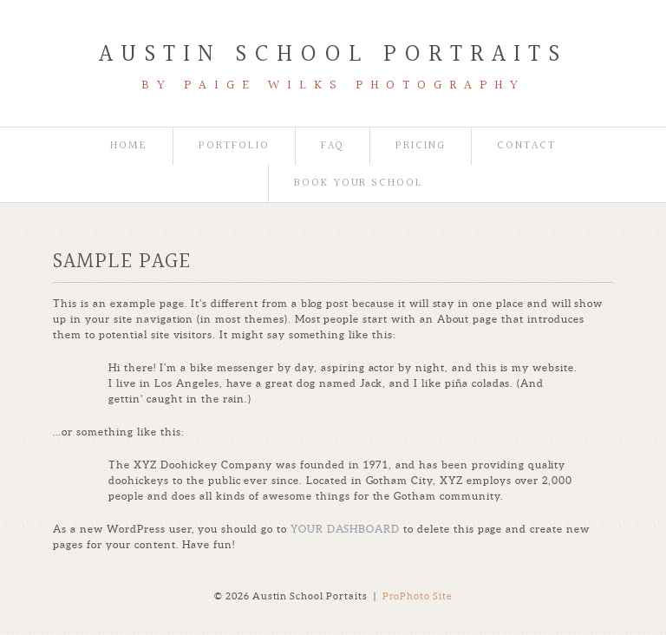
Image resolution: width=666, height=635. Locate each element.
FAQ (333, 146)
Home (128, 146)
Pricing (420, 146)
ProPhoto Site (417, 596)
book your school (358, 183)
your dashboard (345, 528)
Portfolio (234, 146)
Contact (526, 146)
